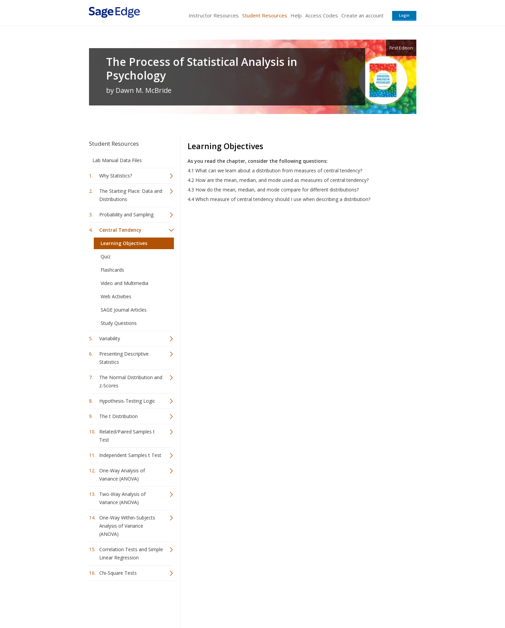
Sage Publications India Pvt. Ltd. (188, 602)
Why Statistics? (115, 175)
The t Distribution (118, 416)
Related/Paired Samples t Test (127, 435)
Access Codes (321, 15)
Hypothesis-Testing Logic (127, 401)
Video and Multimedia (124, 283)
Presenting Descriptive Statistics (124, 358)
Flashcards (112, 270)
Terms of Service (291, 602)
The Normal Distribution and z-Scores (130, 381)
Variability (109, 338)
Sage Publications (128, 602)
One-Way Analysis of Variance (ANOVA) (122, 474)
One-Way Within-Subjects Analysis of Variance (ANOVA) (127, 525)
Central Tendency (120, 230)
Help (296, 15)
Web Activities (116, 296)
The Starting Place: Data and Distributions (130, 195)
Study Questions (119, 323)
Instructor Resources (214, 15)
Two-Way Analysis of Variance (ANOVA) (122, 498)
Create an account (362, 15)
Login (404, 15)
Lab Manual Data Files (117, 160)
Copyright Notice (333, 602)
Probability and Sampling (126, 214)
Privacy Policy (371, 602)
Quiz (105, 256)
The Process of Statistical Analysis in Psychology (201, 68)
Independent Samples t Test (130, 455)
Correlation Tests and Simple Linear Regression (131, 553)
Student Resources (264, 15)
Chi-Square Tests (118, 573)
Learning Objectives (124, 243)
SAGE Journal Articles (124, 309)
